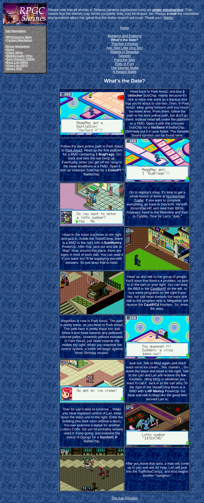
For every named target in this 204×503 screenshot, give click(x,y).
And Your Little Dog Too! (124, 48)
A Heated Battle (125, 72)
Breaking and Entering (125, 36)
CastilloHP (158, 289)
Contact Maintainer (19, 40)
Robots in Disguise (124, 52)
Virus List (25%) (17, 65)
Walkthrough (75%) (19, 55)
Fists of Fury (124, 64)
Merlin (168, 18)
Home (10, 49)
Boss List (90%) (17, 62)
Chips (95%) (14, 52)
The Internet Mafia (124, 68)
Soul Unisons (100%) (20, 59)
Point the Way (124, 60)
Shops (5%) (14, 68)
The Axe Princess (124, 44)
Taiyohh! (124, 56)
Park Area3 (73, 150)
